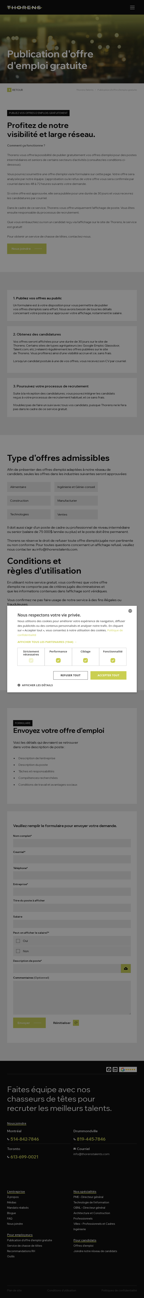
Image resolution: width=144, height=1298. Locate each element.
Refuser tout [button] (71, 675)
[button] (71, 641)
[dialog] (72, 649)
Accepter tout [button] (108, 675)
